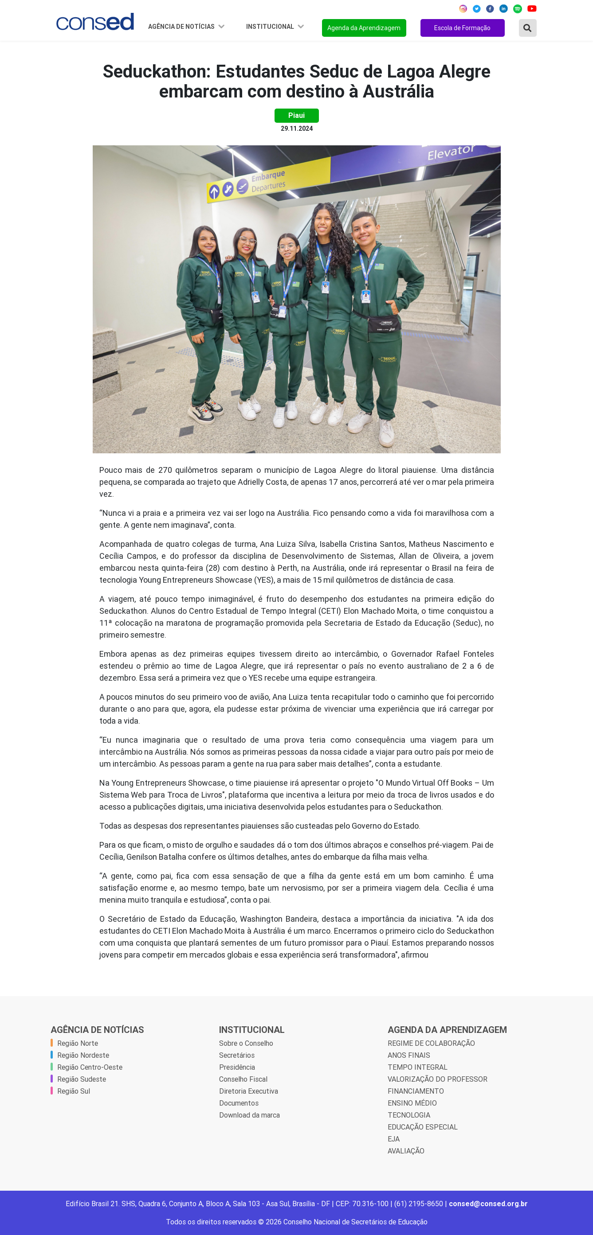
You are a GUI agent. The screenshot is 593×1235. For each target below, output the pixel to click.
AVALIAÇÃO (406, 1150)
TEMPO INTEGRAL (418, 1067)
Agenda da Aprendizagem (364, 28)
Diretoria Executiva (248, 1091)
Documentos (239, 1103)
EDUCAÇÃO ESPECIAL (423, 1126)
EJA (394, 1138)
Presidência (237, 1067)
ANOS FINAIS (409, 1055)
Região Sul (73, 1091)
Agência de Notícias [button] (182, 26)
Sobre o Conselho (246, 1043)
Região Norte (77, 1043)
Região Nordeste (83, 1055)
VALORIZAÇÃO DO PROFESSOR (437, 1079)
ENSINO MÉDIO (412, 1103)
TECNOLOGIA (409, 1114)
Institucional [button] (270, 26)
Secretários (237, 1055)
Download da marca (249, 1114)
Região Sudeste (81, 1079)
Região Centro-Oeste (89, 1067)
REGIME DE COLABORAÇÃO (431, 1043)
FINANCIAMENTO (416, 1091)
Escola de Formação (462, 28)
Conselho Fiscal (243, 1079)
